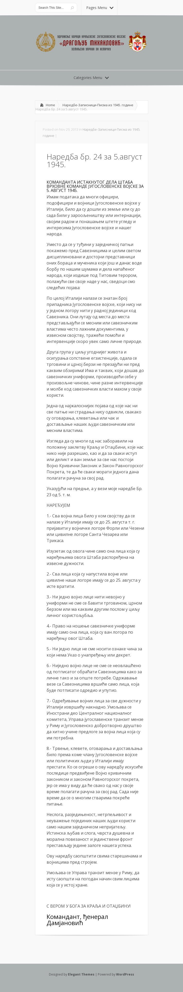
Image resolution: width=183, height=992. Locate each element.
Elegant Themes (81, 974)
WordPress (125, 974)
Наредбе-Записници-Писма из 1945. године (98, 105)
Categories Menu (91, 77)
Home (50, 105)
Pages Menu (100, 7)
